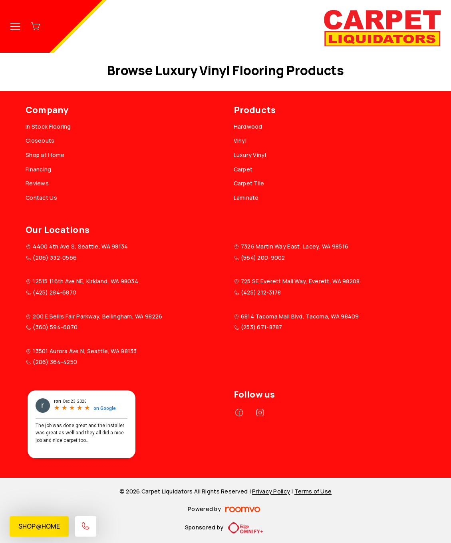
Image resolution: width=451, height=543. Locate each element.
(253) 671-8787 (261, 327)
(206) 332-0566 (55, 257)
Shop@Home (39, 526)
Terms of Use (313, 491)
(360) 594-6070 (55, 327)
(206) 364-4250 (55, 362)
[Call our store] (85, 526)
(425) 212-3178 (261, 292)
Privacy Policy (271, 491)
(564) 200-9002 (263, 257)
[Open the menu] (15, 26)
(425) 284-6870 (54, 292)
